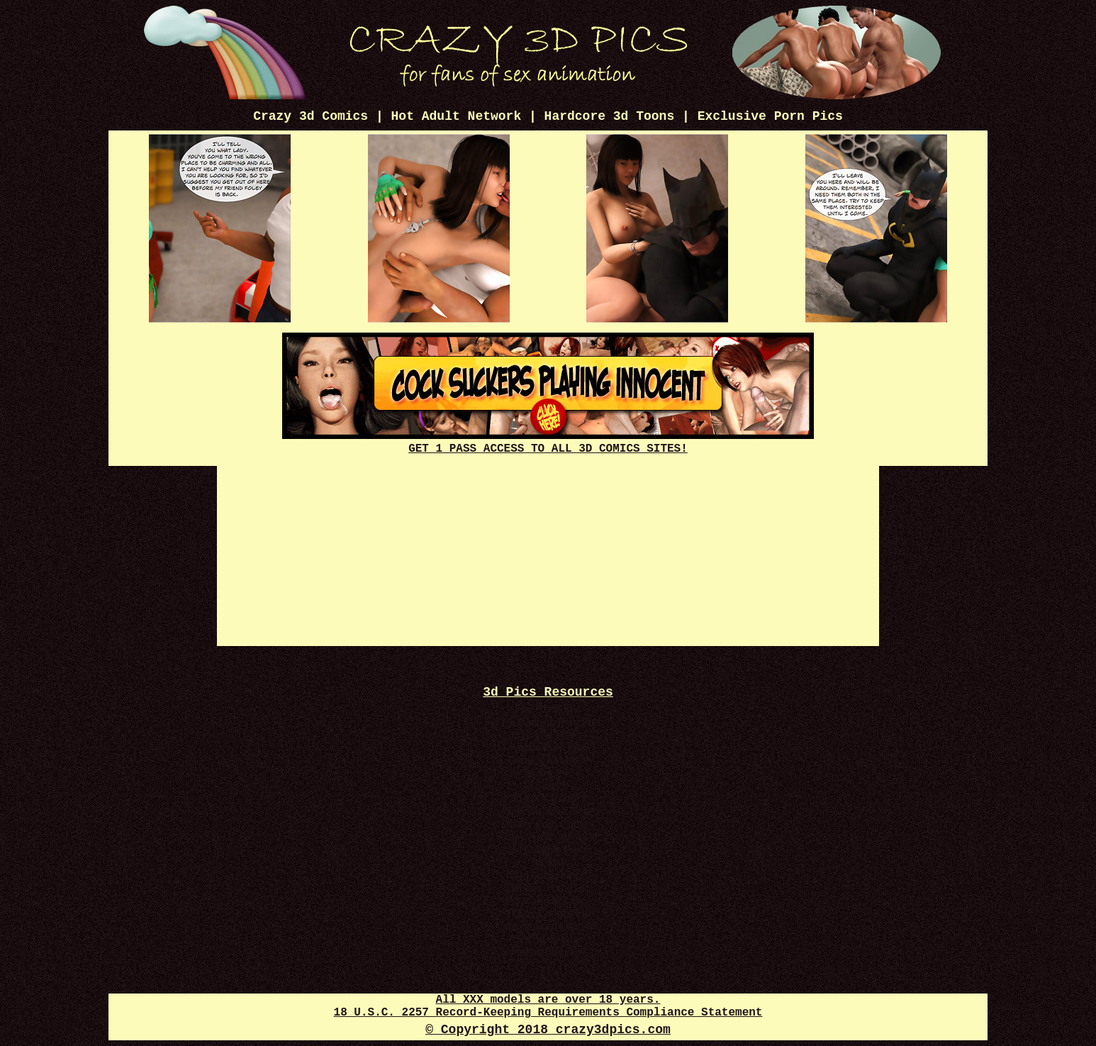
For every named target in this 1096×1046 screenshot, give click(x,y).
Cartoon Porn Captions (548, 926)
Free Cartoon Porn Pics (548, 722)
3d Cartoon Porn (548, 849)
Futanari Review (548, 951)
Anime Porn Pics (548, 747)
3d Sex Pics (548, 785)
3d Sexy (548, 862)
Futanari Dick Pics (547, 900)
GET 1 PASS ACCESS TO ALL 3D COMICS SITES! (548, 442)
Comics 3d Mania (548, 760)
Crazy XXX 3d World (548, 836)
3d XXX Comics (548, 798)
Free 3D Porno (548, 709)
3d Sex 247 (548, 773)
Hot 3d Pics (548, 734)
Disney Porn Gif (548, 887)
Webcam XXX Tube (548, 811)
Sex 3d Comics (548, 939)
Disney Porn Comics (548, 824)
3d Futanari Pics (548, 875)
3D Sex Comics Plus (548, 913)
